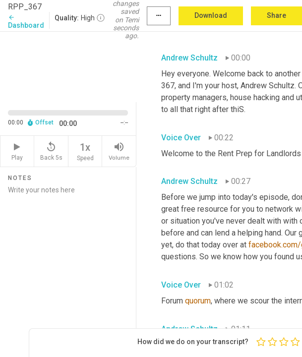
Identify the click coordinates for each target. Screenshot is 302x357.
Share (276, 15)
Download (210, 15)
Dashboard (26, 21)
